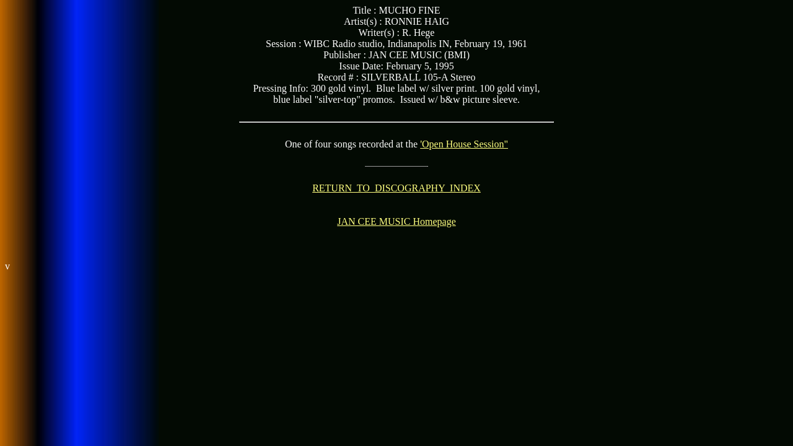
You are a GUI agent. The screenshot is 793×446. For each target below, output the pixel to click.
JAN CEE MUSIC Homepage (396, 221)
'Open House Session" (464, 144)
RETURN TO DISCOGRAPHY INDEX (396, 188)
